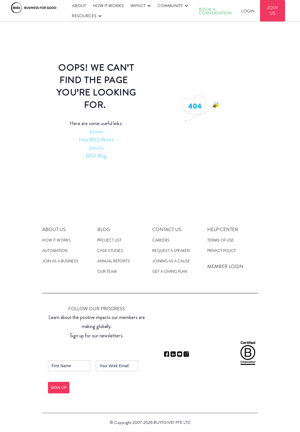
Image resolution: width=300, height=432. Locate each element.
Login (247, 11)
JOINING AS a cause (171, 261)
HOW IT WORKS (108, 6)
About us (54, 229)
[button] (139, 6)
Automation (54, 250)
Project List (109, 240)
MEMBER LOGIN (225, 266)
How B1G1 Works (96, 139)
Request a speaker (171, 250)
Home (96, 131)
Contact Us (166, 229)
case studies (110, 250)
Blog (103, 229)
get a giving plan (169, 271)
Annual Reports (113, 261)
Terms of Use (220, 240)
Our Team (107, 271)
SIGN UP (58, 387)
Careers (160, 240)
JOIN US (272, 11)
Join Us (96, 148)
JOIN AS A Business (60, 261)
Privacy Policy (221, 250)
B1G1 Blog (96, 155)
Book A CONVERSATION (215, 11)
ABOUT (79, 6)
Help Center (222, 229)
